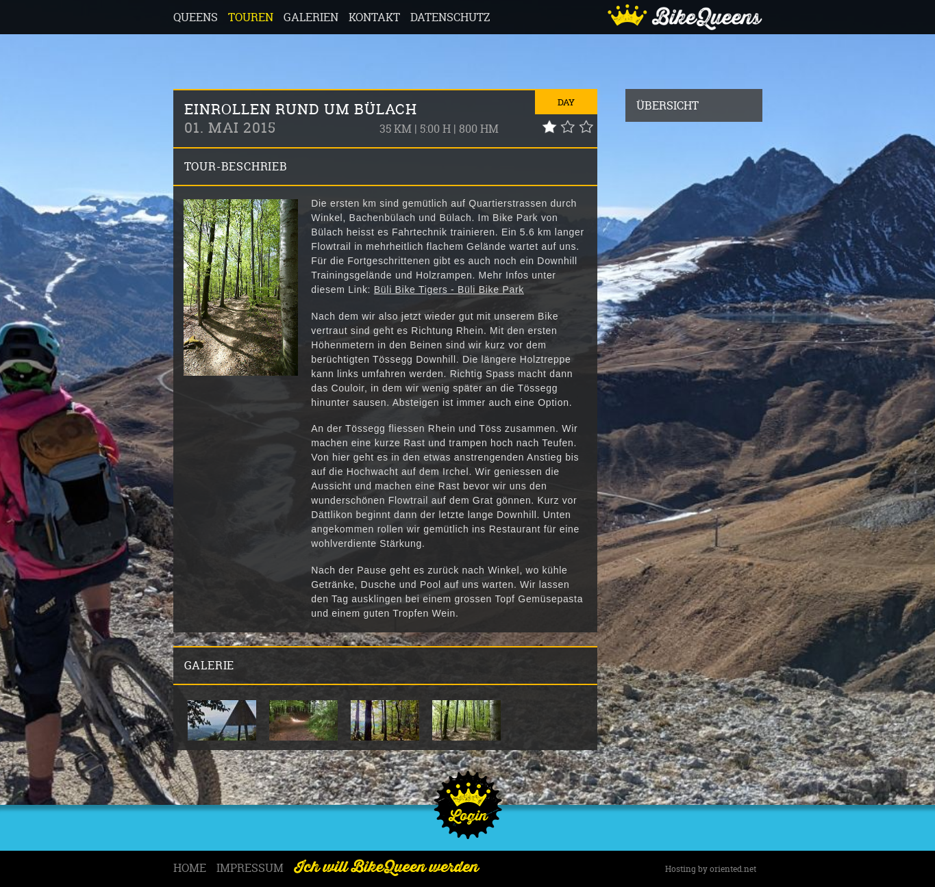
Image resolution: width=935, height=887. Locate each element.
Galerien (311, 17)
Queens (195, 17)
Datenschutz (450, 17)
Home (189, 867)
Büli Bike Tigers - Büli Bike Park (449, 289)
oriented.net (733, 869)
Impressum (250, 867)
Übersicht (667, 105)
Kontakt (374, 17)
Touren (250, 17)
